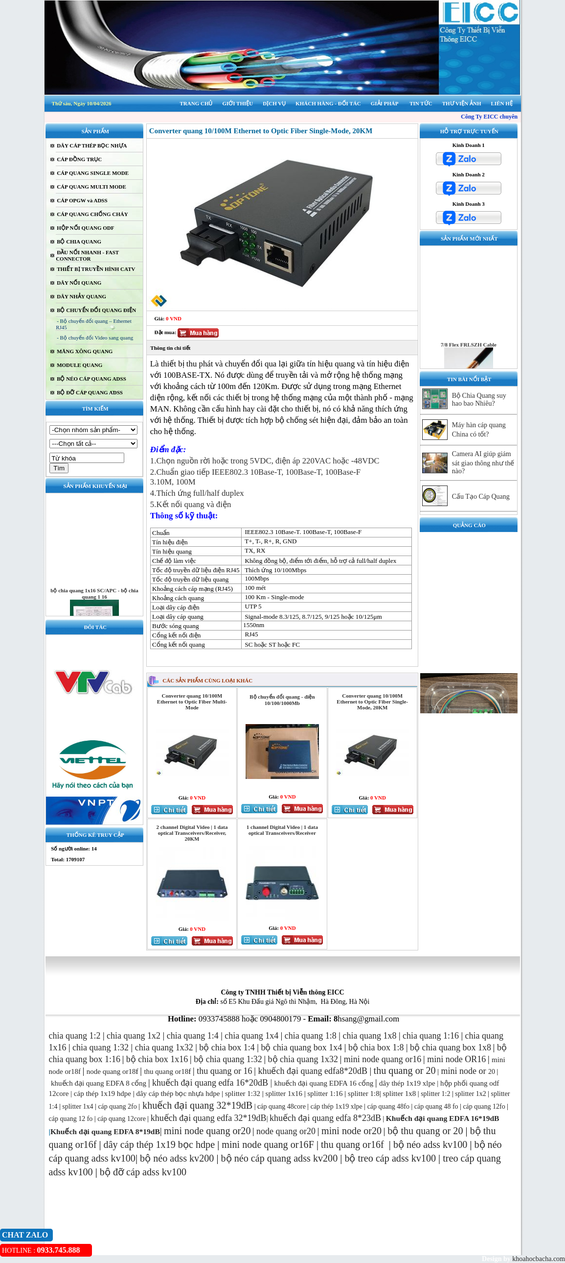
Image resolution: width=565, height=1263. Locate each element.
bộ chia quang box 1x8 (450, 1047)
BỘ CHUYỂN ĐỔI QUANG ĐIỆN (96, 310)
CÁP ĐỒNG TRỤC (79, 159)
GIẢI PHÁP (385, 103)
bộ (394, 1130)
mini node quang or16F (268, 1144)
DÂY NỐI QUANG (79, 283)
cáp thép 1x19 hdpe (102, 1093)
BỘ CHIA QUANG (79, 241)
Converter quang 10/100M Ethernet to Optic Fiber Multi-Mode (192, 701)
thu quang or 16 (224, 1071)
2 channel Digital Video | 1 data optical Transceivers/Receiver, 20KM (191, 833)
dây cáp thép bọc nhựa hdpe (178, 1093)
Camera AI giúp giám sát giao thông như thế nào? (483, 462)
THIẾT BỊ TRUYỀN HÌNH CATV (96, 269)
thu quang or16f (353, 1144)
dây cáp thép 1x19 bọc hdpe (159, 1144)
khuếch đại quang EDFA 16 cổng (324, 1083)
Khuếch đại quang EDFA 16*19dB (442, 1118)
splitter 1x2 (470, 1093)
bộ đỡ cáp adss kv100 (143, 1171)
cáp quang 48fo (388, 1106)
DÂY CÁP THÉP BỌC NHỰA (92, 145)
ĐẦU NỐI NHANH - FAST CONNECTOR (87, 255)
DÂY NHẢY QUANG (81, 296)
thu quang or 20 (432, 1130)
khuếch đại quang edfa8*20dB (312, 1071)
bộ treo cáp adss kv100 (390, 1158)
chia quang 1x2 (133, 1036)
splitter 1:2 (435, 1093)
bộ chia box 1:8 (376, 1047)
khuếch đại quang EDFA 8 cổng (98, 1083)
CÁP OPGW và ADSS (82, 200)
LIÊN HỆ (502, 103)
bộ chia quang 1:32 (228, 1059)
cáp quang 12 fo (71, 1118)
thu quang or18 (166, 1071)
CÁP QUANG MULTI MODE (91, 187)
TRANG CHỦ (196, 103)
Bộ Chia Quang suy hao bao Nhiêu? (479, 399)
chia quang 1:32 (100, 1047)
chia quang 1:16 (431, 1036)
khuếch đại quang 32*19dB (196, 1105)
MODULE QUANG (79, 365)
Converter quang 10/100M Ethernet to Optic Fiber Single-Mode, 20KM (372, 701)
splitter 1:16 (324, 1093)
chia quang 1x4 (251, 1036)
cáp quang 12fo (484, 1106)
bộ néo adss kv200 (177, 1158)
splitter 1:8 (362, 1093)
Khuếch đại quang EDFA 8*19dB (105, 1131)
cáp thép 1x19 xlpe (336, 1106)
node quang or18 (111, 1071)
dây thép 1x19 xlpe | (408, 1083)
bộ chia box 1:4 (226, 1047)
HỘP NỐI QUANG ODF (85, 228)
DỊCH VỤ (274, 103)
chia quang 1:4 (193, 1036)
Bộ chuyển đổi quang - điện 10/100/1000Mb (282, 700)
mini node (458, 1071)
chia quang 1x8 (369, 1036)
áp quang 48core (283, 1106)
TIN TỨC (420, 103)
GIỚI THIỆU (237, 103)
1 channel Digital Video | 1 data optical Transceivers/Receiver (282, 830)
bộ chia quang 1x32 (303, 1059)
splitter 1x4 (77, 1106)
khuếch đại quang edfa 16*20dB (210, 1083)
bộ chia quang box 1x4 (301, 1047)
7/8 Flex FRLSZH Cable (469, 356)
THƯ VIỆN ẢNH (461, 103)
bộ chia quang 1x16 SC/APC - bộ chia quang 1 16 (94, 605)
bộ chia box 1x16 (157, 1059)
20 (485, 1071)
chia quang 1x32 (164, 1047)
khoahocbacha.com (538, 1259)
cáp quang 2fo (117, 1106)
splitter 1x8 (399, 1093)
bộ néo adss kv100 (430, 1144)
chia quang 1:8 (311, 1036)
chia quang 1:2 (75, 1036)
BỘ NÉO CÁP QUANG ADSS (91, 379)
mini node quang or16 (382, 1059)
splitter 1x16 (283, 1093)
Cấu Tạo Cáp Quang (481, 496)
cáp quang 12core (121, 1118)
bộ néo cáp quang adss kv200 (279, 1158)
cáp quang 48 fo (436, 1106)
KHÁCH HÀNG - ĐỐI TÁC (328, 103)
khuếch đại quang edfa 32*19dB (209, 1118)
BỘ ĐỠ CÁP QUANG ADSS (90, 392)
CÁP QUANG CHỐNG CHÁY (92, 214)
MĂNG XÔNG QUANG (85, 351)
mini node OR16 (456, 1059)
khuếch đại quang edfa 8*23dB (325, 1118)
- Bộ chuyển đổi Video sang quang (95, 337)
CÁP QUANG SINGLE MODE (93, 173)
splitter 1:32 (242, 1093)
